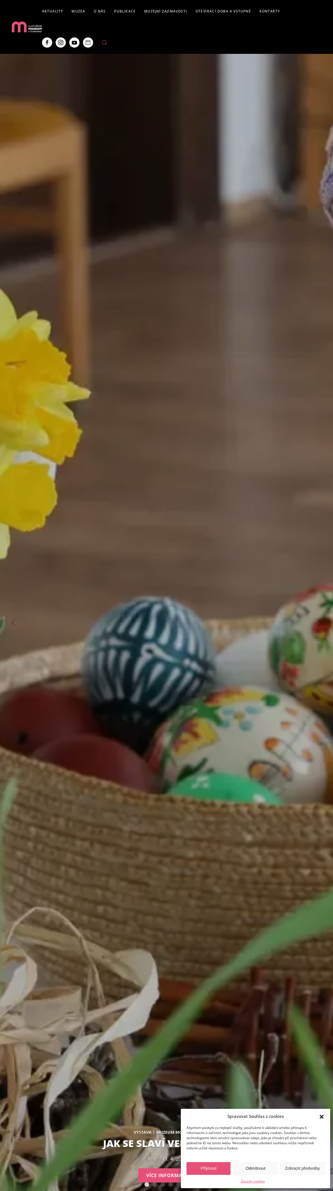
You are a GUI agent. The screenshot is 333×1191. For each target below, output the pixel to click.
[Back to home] (26, 27)
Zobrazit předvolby (302, 1168)
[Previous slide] (13, 622)
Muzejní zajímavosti (165, 11)
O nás (100, 11)
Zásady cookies (253, 1181)
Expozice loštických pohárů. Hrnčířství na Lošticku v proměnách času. (170, 1184)
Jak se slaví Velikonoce (146, 1184)
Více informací (166, 1175)
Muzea (78, 11)
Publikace (125, 11)
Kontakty (269, 11)
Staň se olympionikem (162, 1184)
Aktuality (52, 11)
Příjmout (209, 1168)
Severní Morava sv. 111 (178, 1184)
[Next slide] (319, 622)
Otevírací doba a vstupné (223, 11)
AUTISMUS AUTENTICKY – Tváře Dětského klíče (154, 1184)
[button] (321, 1116)
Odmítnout (255, 1168)
